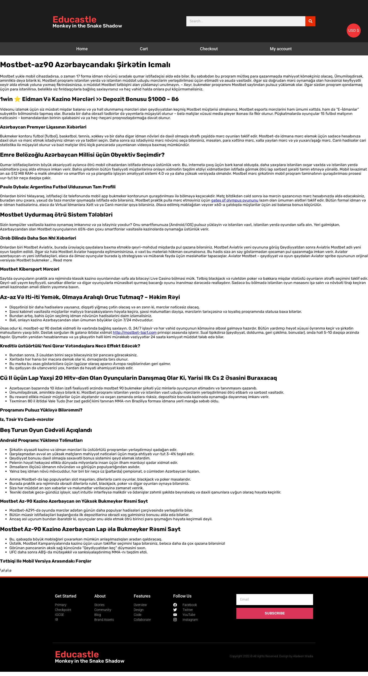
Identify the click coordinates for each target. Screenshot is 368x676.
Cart (144, 48)
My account (281, 48)
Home (82, 48)
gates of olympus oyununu (234, 200)
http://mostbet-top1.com (135, 332)
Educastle (74, 19)
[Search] (310, 21)
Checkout (209, 48)
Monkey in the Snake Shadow (87, 26)
